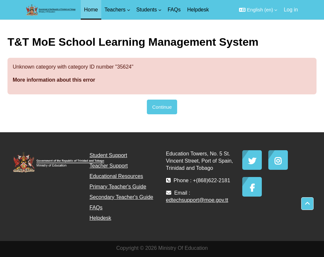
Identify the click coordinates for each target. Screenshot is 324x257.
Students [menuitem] (146, 9)
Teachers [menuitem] (115, 9)
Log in (291, 9)
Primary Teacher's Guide (118, 186)
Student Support (108, 155)
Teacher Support (109, 166)
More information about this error (54, 80)
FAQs (96, 207)
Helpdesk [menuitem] (198, 9)
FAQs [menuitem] (174, 9)
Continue (162, 107)
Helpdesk (100, 218)
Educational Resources (116, 176)
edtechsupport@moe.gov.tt (197, 200)
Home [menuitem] (91, 9)
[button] (258, 10)
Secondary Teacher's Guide (121, 197)
